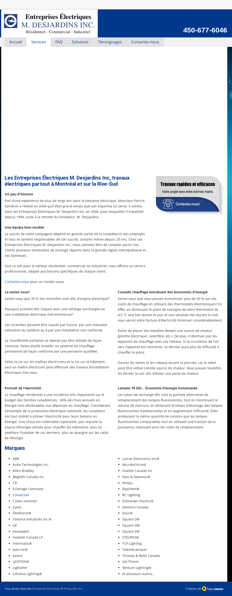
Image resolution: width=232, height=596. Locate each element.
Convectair (21, 495)
